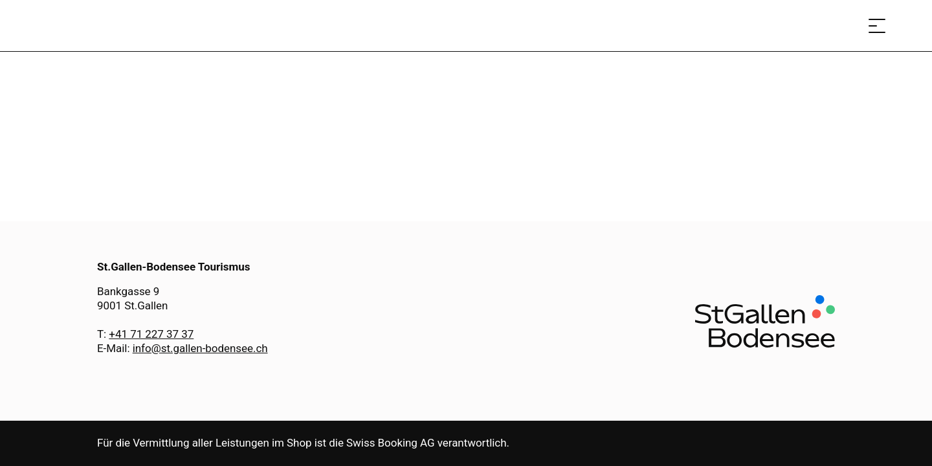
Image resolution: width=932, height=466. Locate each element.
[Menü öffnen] (877, 25)
